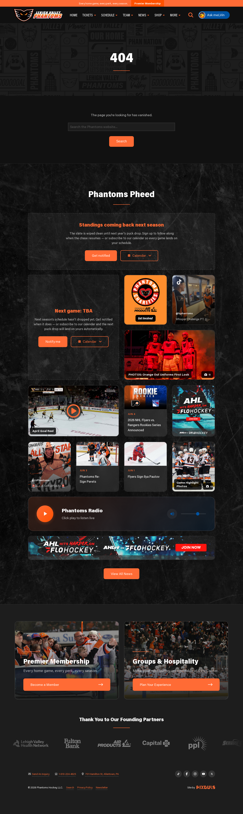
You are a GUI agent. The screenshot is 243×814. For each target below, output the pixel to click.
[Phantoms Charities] (145, 299)
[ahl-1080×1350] (193, 410)
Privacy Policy (84, 787)
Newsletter (102, 787)
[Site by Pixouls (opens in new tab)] (205, 787)
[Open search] (190, 15)
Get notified (101, 255)
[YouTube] (203, 774)
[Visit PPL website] (203, 743)
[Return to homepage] (37, 15)
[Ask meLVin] (214, 15)
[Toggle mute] (172, 514)
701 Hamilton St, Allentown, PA (102, 774)
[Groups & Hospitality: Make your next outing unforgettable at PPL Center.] (176, 660)
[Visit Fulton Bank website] (77, 743)
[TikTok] (178, 774)
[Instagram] (195, 774)
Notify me (52, 341)
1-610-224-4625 (67, 774)
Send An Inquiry (40, 774)
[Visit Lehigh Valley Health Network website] (36, 743)
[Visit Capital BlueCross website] (161, 743)
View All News (121, 574)
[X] (211, 774)
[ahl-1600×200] (121, 547)
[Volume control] (193, 513)
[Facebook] (186, 774)
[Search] (121, 127)
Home (73, 15)
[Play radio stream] (45, 513)
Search (70, 787)
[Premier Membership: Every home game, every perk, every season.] (67, 660)
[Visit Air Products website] (119, 743)
